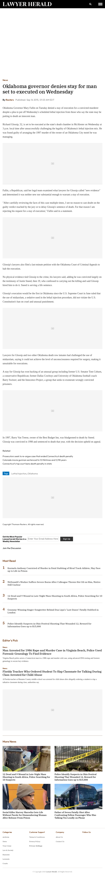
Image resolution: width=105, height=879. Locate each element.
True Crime (7, 846)
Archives (6, 837)
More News (9, 741)
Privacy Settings (35, 846)
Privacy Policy (34, 841)
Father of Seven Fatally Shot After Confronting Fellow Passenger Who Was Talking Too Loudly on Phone (75, 815)
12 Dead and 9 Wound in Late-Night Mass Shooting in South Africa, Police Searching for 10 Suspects (26, 777)
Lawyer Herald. (51, 872)
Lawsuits (6, 859)
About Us (59, 837)
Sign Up (66, 539)
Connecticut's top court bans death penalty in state (27, 463)
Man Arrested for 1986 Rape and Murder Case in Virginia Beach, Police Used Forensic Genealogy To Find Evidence (52, 651)
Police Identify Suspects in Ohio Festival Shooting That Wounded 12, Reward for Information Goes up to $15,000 (76, 777)
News (5, 80)
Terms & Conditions (37, 837)
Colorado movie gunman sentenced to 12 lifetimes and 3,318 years (34, 460)
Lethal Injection (19, 473)
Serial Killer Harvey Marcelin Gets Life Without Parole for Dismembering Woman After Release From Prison (24, 815)
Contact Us (60, 841)
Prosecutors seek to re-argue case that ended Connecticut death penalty (38, 456)
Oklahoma (32, 473)
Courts (5, 863)
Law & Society (8, 850)
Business (6, 855)
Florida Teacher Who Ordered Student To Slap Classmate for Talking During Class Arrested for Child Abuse (52, 673)
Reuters (10, 99)
